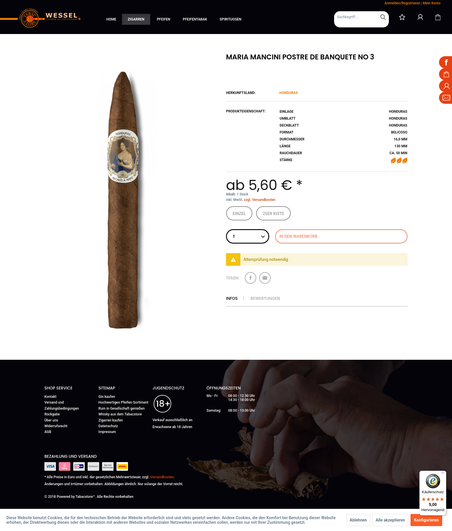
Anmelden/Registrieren (402, 3)
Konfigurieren (426, 520)
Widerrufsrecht (55, 426)
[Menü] (442, 474)
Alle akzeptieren (390, 520)
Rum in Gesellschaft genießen (122, 408)
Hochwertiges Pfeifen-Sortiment (123, 402)
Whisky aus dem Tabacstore (120, 414)
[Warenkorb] (437, 17)
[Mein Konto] (420, 17)
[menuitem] (361, 19)
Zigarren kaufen (111, 420)
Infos (232, 298)
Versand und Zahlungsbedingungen (61, 405)
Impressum (107, 432)
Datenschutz (108, 426)
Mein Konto (431, 3)
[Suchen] (383, 17)
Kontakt (50, 397)
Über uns (51, 420)
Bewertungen (265, 298)
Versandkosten (162, 477)
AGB (47, 432)
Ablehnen (358, 520)
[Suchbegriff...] (361, 17)
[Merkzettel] (402, 17)
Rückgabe (52, 414)
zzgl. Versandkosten (259, 200)
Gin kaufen (107, 397)
